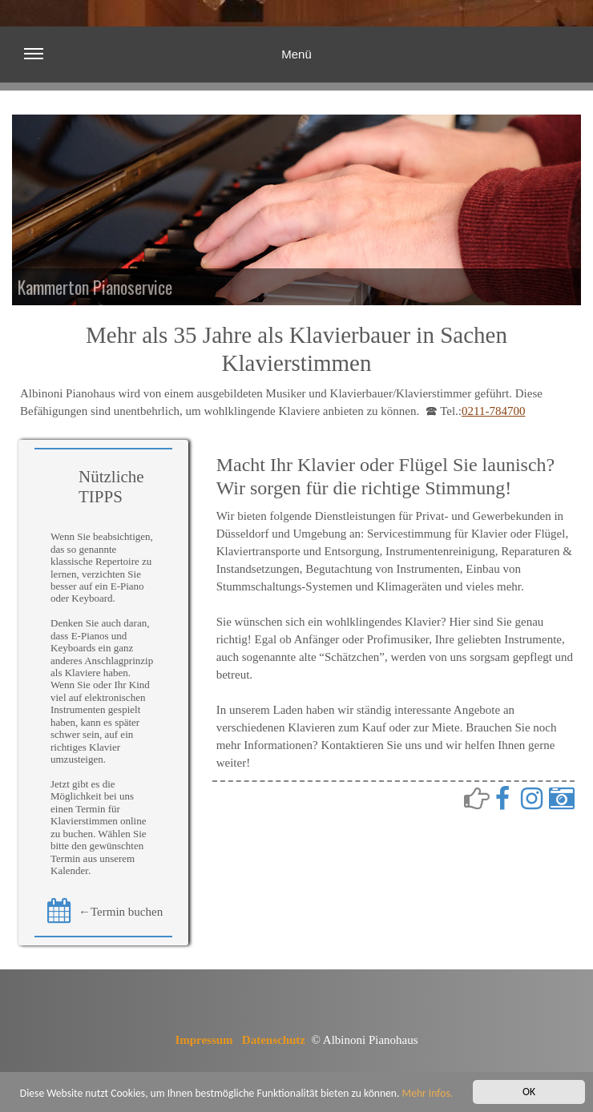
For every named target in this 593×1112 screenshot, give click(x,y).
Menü (168, 64)
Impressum (203, 1039)
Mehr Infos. (428, 1094)
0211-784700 (493, 411)
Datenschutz (273, 1039)
